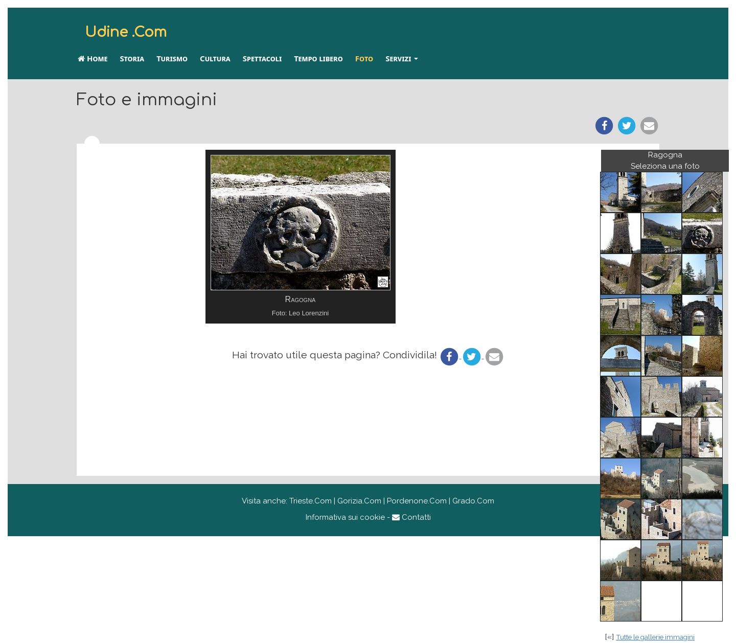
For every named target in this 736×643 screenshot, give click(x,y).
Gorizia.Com (359, 501)
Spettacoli (262, 58)
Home (92, 58)
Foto (364, 58)
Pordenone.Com (417, 501)
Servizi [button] (401, 58)
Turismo (172, 58)
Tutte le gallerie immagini (655, 637)
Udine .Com (126, 32)
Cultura (215, 58)
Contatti (411, 517)
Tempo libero (318, 58)
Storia (132, 58)
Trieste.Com (310, 501)
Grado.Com (473, 501)
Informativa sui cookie (345, 517)
